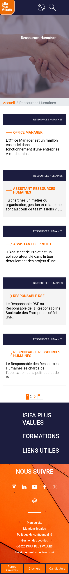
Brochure (34, 568)
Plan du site (34, 522)
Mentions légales (34, 528)
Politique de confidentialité (34, 534)
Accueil (9, 103)
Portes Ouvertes (12, 568)
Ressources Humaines (47, 119)
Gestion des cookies (34, 540)
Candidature (57, 568)
